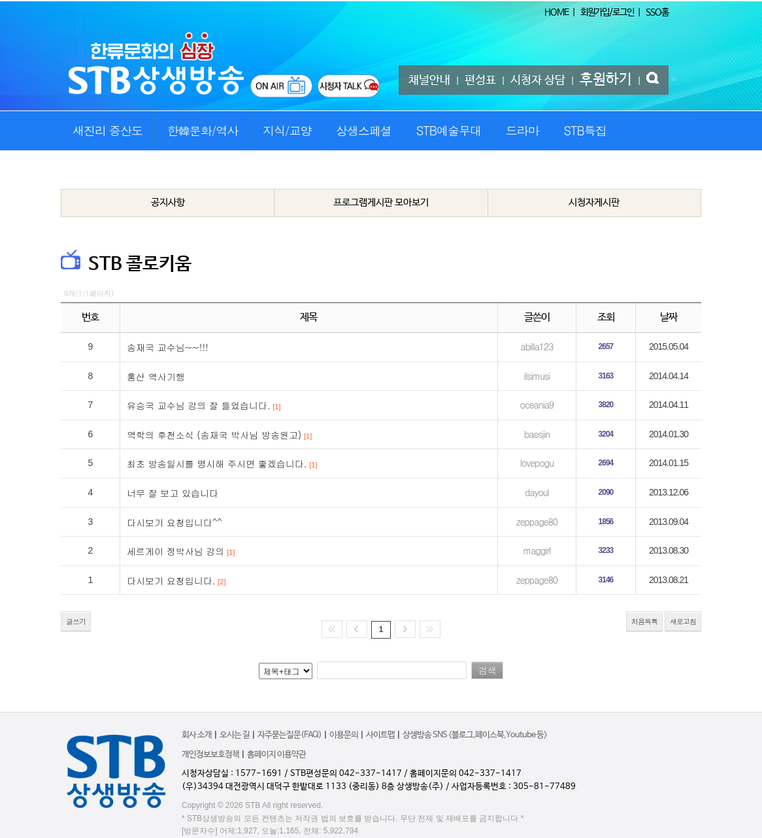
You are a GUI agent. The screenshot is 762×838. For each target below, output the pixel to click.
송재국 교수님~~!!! (167, 347)
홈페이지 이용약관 (276, 755)
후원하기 (606, 79)
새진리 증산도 (107, 130)
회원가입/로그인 (607, 12)
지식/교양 (287, 130)
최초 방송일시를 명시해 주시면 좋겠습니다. (216, 463)
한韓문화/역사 (203, 130)
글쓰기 (76, 621)
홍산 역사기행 (156, 376)
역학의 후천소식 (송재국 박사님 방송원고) (214, 434)
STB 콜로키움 (139, 264)
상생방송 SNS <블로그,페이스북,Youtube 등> (475, 735)
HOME (556, 12)
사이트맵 (380, 735)
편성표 (480, 80)
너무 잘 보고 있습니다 (172, 492)
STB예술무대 (448, 130)
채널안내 (429, 80)
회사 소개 (197, 735)
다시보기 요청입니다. (171, 580)
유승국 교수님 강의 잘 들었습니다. (198, 405)
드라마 (522, 130)
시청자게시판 (594, 202)
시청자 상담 (537, 80)
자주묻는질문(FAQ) (289, 735)
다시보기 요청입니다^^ (174, 522)
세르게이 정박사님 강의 (175, 551)
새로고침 (683, 621)
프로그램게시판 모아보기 (381, 202)
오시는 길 (235, 735)
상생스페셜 (363, 130)
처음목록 (644, 621)
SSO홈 (657, 12)
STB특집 (584, 130)
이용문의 (343, 735)
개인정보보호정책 (210, 755)
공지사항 (168, 202)
